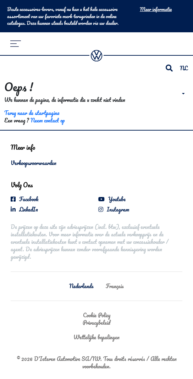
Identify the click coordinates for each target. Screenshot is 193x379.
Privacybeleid (96, 322)
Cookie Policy (96, 315)
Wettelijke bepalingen (96, 337)
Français (115, 286)
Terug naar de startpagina (31, 113)
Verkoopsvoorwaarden (33, 163)
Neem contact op (48, 120)
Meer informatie (156, 9)
